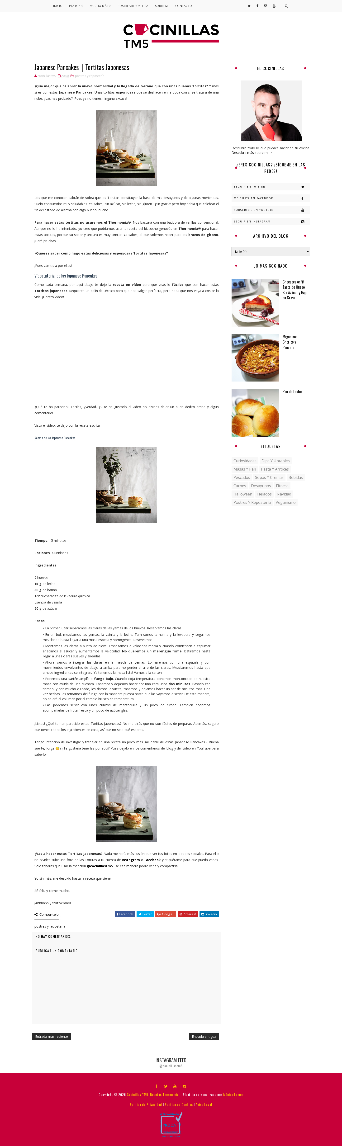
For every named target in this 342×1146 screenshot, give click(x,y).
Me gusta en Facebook (272, 198)
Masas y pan (244, 469)
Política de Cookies (179, 1104)
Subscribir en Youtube (272, 210)
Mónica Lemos (233, 1094)
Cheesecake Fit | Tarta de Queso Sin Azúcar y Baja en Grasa (295, 290)
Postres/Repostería (133, 6)
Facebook (152, 860)
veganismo (286, 502)
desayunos (261, 485)
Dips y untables (275, 460)
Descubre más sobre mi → (252, 152)
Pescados (241, 477)
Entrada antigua (204, 1036)
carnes (239, 485)
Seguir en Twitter (272, 187)
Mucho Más (100, 6)
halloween (242, 494)
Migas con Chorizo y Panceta (290, 342)
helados (264, 494)
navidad (284, 494)
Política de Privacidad (146, 1104)
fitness (282, 485)
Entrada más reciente (51, 1036)
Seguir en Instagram (272, 221)
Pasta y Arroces (275, 469)
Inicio (57, 6)
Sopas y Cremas (269, 477)
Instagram (131, 860)
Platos (76, 6)
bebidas (296, 477)
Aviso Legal (204, 1104)
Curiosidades (244, 460)
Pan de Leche (292, 391)
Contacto (183, 6)
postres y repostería (89, 76)
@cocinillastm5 (100, 866)
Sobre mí (162, 6)
